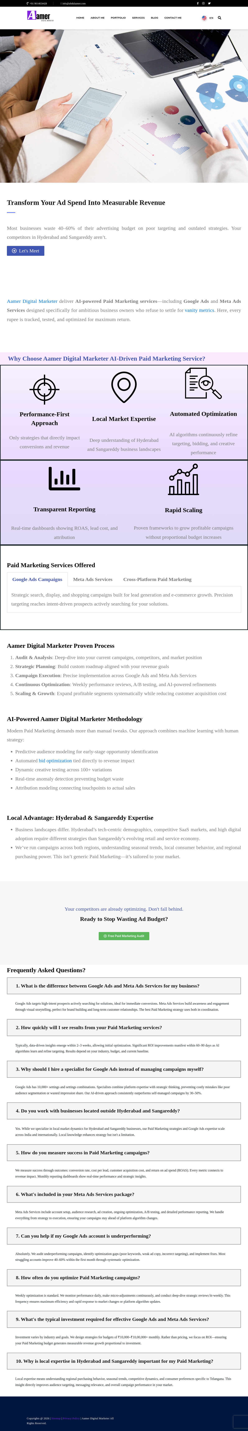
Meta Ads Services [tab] (92, 579)
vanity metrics (199, 310)
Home (80, 17)
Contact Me (173, 17)
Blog (154, 17)
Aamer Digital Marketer (32, 301)
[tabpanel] (124, 599)
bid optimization (55, 760)
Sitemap (56, 1418)
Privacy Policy (72, 1418)
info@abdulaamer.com (73, 3)
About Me (98, 17)
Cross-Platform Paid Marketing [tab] (157, 579)
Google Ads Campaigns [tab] (37, 579)
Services (138, 17)
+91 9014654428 (37, 3)
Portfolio (118, 17)
